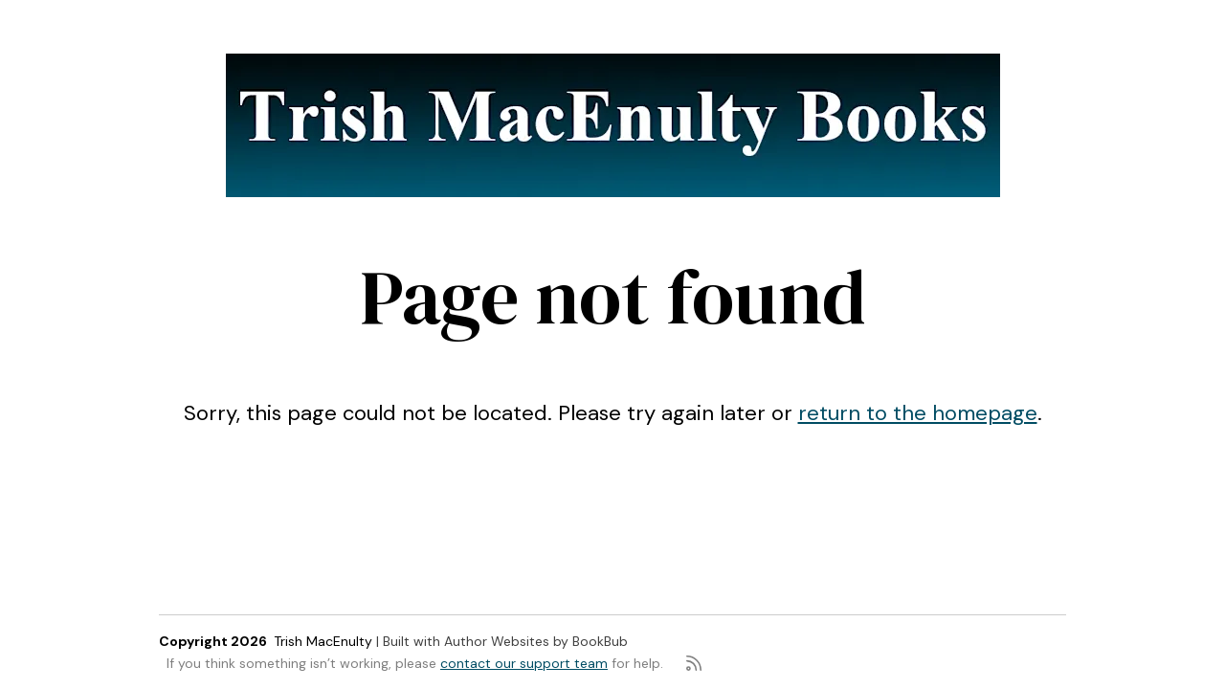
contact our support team (524, 663)
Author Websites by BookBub (536, 641)
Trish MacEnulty (323, 641)
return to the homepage (917, 413)
